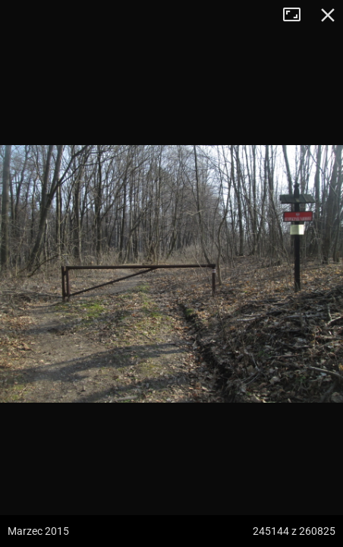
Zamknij (328, 15)
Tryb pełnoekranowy (297, 15)
